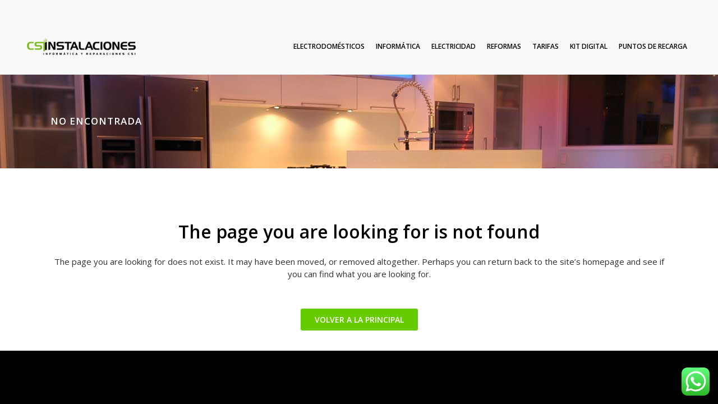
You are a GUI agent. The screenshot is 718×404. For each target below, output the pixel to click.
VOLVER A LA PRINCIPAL (359, 319)
